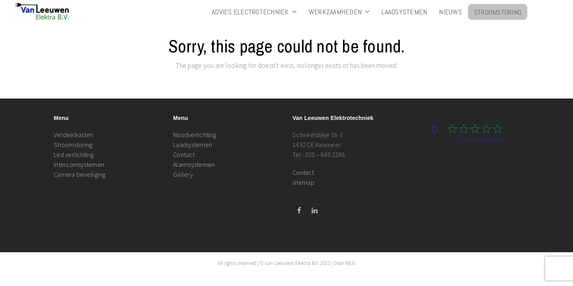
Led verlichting (74, 154)
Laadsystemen (192, 145)
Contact (184, 154)
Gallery (183, 174)
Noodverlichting (194, 135)
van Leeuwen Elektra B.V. (292, 263)
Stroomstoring (73, 145)
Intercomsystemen (79, 164)
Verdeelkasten (73, 135)
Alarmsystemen (193, 164)
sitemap (303, 182)
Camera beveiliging (80, 174)
